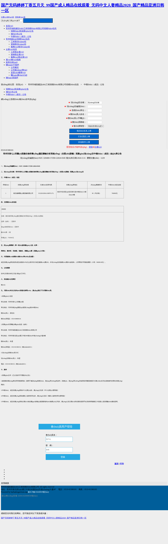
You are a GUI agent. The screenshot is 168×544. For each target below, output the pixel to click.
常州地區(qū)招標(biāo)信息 (18, 39)
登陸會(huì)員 (20, 17)
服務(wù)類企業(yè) (19, 57)
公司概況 (15, 67)
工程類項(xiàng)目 (18, 42)
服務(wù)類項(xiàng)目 (20, 47)
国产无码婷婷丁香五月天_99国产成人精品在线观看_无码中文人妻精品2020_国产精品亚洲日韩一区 (43, 518)
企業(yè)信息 (11, 49)
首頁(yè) (9, 26)
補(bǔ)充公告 (16, 34)
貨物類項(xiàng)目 (18, 44)
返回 (116, 464)
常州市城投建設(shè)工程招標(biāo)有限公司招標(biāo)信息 (31, 28)
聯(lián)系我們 (12, 78)
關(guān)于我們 (12, 65)
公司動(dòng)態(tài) (19, 70)
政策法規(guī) (12, 62)
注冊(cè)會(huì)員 (7, 17)
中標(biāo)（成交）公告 (21, 36)
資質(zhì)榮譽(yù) (18, 73)
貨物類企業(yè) (17, 54)
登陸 (91, 147)
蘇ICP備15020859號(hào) (38, 492)
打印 (122, 464)
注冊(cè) (98, 147)
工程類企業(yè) (17, 52)
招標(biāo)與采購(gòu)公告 (22, 31)
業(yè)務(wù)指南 (13, 60)
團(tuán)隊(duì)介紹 (19, 75)
